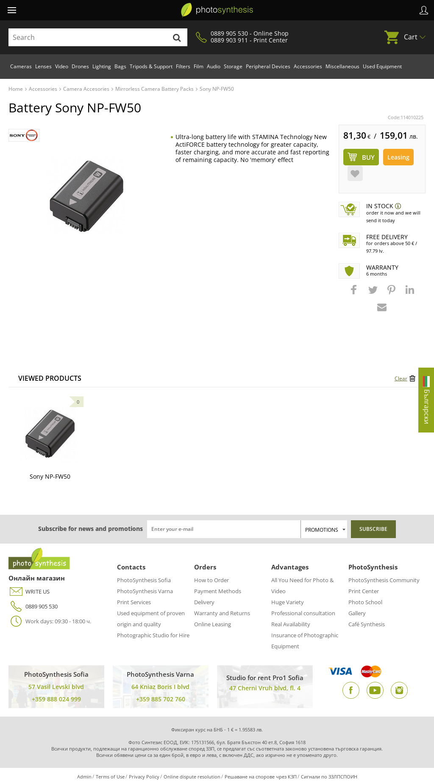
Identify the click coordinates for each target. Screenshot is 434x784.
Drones (80, 66)
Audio (213, 66)
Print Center (363, 591)
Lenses (43, 66)
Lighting (101, 66)
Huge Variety (287, 602)
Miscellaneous (342, 66)
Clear (401, 378)
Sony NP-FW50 (50, 476)
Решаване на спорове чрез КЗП (261, 776)
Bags (120, 66)
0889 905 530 (33, 606)
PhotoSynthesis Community (384, 580)
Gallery (357, 613)
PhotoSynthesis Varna (145, 591)
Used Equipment (382, 66)
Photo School (365, 602)
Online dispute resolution (192, 776)
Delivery (204, 602)
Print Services (134, 602)
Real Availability (290, 624)
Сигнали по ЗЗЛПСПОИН (329, 776)
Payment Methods (217, 591)
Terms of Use (110, 776)
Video (61, 66)
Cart (410, 37)
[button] (354, 293)
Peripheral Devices (268, 66)
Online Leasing (212, 624)
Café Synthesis (366, 624)
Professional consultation (303, 613)
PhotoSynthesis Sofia (144, 580)
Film (198, 66)
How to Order (211, 580)
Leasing (398, 157)
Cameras (21, 66)
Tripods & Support (151, 66)
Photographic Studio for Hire (153, 635)
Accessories (308, 66)
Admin (84, 776)
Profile (424, 10)
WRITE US (29, 591)
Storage (233, 66)
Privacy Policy (144, 776)
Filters (183, 66)
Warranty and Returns (222, 613)
